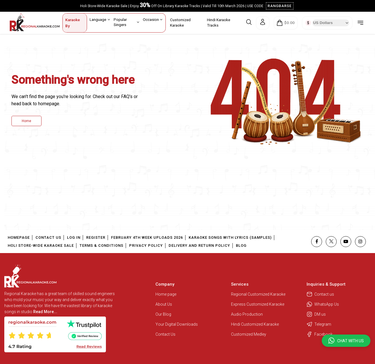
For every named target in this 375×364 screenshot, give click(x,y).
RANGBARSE (280, 6)
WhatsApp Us (323, 304)
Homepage (19, 237)
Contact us (320, 294)
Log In (73, 237)
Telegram (319, 324)
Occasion (153, 19)
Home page (165, 294)
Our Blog (163, 314)
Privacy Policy (146, 245)
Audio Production (247, 314)
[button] (346, 341)
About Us (163, 304)
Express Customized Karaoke (258, 304)
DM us (316, 314)
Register (95, 237)
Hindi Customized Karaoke (255, 324)
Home (26, 121)
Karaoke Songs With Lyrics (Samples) (230, 237)
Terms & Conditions (101, 245)
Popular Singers (126, 22)
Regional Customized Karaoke (258, 294)
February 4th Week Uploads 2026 (147, 237)
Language (100, 19)
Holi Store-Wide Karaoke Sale (41, 245)
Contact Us (48, 237)
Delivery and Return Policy (199, 245)
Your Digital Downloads (176, 324)
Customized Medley (249, 334)
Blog (241, 245)
